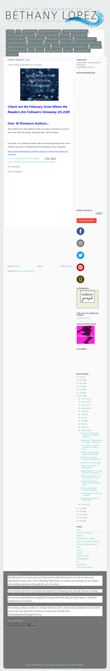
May (83, 421)
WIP (31, 51)
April (83, 424)
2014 (81, 514)
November (85, 402)
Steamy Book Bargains (47, 162)
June (83, 418)
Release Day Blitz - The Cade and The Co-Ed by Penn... (91, 472)
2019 (81, 389)
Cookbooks (95, 47)
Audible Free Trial (83, 318)
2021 (81, 383)
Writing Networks (82, 51)
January (84, 504)
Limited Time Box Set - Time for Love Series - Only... (91, 477)
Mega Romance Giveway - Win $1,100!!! (90, 499)
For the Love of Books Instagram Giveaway (89, 489)
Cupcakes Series (79, 35)
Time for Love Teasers (16, 51)
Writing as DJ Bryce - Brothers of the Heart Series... (28, 47)
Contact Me (12, 54)
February (84, 430)
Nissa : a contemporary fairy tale (20, 35)
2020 (81, 386)
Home (10, 31)
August (84, 411)
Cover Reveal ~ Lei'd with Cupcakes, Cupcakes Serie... (90, 447)
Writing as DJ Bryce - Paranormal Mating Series (80, 43)
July (82, 414)
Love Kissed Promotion (29, 162)
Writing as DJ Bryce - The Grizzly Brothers (70, 47)
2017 (81, 396)
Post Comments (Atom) (26, 271)
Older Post (66, 266)
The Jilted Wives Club (16, 43)
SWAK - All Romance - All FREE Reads (90, 467)
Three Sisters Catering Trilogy (59, 39)
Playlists (67, 51)
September (85, 408)
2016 (81, 508)
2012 (81, 521)
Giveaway (16, 162)
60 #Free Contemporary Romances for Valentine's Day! (91, 483)
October (84, 405)
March (83, 427)
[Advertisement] (39, 246)
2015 (81, 511)
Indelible (64, 35)
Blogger (81, 665)
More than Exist (35, 43)
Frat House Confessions (85, 39)
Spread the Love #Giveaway (91, 462)
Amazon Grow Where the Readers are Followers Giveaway (90, 435)
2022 (81, 380)
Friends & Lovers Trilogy (47, 35)
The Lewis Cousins (36, 39)
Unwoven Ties (51, 43)
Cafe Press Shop (53, 51)
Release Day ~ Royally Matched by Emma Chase (91, 458)
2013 (81, 518)
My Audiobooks (30, 31)
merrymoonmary (62, 665)
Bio (18, 31)
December (85, 399)
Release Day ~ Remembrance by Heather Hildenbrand (91, 441)
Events (40, 51)
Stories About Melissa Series (75, 31)
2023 (81, 377)
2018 (81, 393)
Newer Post (13, 266)
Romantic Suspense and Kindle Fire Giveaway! (89, 453)
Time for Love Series (16, 39)
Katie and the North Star (49, 31)
